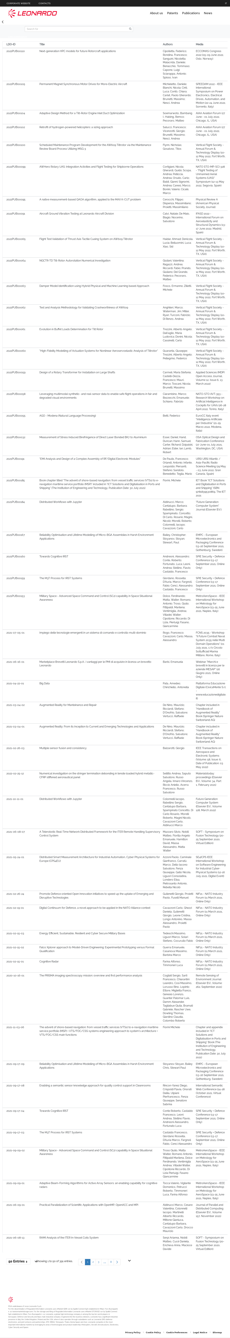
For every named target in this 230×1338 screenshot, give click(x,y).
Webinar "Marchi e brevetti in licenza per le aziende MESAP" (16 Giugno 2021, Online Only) (210, 669)
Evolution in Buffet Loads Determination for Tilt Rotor (71, 329)
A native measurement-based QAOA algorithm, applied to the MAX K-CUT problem (90, 199)
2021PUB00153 (15, 596)
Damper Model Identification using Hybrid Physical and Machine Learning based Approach (94, 285)
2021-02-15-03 (15, 933)
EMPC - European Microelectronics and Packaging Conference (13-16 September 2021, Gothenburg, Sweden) (210, 542)
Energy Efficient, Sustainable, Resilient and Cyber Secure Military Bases (82, 933)
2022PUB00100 (15, 145)
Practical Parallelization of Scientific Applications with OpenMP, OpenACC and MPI (88, 1204)
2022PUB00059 (15, 372)
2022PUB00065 (16, 239)
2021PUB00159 (15, 578)
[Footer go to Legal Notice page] (200, 1332)
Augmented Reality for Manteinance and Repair (68, 705)
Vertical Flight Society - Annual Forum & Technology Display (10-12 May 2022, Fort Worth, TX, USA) (210, 152)
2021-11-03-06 (15, 1027)
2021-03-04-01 (15, 726)
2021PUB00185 (15, 480)
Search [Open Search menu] (219, 13)
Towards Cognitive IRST (53, 556)
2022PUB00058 (15, 394)
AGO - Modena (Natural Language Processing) (67, 415)
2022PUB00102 (15, 127)
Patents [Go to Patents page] (172, 13)
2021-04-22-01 (15, 683)
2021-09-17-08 (15, 1085)
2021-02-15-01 (15, 961)
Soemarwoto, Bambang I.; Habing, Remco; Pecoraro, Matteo (177, 117)
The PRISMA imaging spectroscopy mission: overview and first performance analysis (90, 975)
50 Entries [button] (19, 1262)
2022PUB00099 (15, 166)
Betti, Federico (171, 415)
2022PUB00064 (16, 260)
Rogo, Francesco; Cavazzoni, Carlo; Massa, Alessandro (178, 636)
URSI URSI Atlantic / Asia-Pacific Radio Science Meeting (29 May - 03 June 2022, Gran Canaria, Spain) (211, 466)
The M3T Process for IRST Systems (60, 578)
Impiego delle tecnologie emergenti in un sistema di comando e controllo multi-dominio (92, 632)
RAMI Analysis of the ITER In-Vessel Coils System (69, 1237)
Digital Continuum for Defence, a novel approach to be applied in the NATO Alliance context (94, 907)
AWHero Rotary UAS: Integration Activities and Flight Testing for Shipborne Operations (91, 166)
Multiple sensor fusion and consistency (63, 748)
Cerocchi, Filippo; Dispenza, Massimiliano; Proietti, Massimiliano (177, 203)
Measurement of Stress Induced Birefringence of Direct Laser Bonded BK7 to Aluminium (93, 437)
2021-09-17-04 (15, 1110)
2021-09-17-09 (15, 1063)
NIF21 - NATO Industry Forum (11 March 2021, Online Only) (209, 897)
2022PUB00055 (15, 415)
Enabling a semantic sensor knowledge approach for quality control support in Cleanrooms (95, 1085)
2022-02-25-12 (15, 773)
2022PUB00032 (15, 437)
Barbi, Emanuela (173, 661)
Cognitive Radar (49, 961)
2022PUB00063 (16, 285)
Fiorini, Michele (172, 480)
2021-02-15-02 (15, 947)
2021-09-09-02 (15, 1150)
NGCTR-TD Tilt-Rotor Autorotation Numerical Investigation (74, 260)
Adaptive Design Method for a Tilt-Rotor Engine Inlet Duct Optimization (82, 113)
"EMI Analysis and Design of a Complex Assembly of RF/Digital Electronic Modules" (90, 458)
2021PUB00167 (15, 534)
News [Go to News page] (208, 13)
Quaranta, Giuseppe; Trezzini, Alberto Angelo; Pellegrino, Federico (177, 354)
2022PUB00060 (16, 350)
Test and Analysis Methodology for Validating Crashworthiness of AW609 (83, 307)
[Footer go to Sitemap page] (217, 1332)
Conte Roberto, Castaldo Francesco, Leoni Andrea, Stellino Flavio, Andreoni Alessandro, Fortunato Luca (178, 1118)
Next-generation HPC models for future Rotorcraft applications (77, 51)
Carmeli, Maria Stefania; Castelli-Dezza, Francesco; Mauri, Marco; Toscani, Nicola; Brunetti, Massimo (177, 380)
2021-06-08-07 (15, 831)
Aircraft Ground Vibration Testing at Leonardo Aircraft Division (76, 213)
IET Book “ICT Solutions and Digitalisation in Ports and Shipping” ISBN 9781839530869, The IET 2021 (211, 488)
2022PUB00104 (15, 113)
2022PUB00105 (15, 84)
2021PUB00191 (15, 458)
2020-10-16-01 (15, 975)
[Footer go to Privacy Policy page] (133, 1332)
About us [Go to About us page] (156, 13)
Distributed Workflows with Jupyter (60, 502)
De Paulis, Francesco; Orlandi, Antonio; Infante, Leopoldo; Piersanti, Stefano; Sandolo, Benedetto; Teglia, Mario (177, 466)
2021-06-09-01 (15, 1204)
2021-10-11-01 (14, 799)
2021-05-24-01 (15, 857)
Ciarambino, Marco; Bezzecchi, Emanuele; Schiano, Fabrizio (176, 397)
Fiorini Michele (171, 1027)
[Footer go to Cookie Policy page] (153, 1332)
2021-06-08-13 (15, 1237)
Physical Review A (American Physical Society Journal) (207, 203)
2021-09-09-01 (15, 1183)
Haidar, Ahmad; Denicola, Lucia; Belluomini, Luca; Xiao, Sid (178, 242)
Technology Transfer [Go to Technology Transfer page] (32, 13)
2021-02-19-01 (15, 907)
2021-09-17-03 (15, 1132)
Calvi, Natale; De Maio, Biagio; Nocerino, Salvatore (176, 217)
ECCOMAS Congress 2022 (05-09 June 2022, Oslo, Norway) (210, 55)
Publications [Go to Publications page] (191, 13)
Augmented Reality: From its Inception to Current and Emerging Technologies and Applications (96, 726)
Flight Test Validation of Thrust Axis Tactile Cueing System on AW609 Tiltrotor (86, 239)
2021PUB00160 (15, 556)
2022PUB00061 (15, 329)
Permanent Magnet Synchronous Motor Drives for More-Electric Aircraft (83, 84)
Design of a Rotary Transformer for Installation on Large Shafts (77, 372)
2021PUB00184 (15, 502)
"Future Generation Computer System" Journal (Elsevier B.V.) (209, 505)
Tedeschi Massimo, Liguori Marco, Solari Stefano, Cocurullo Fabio (178, 937)
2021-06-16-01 (15, 661)
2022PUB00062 (15, 307)
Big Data (44, 683)
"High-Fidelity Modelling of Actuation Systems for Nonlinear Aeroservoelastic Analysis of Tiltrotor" (98, 350)
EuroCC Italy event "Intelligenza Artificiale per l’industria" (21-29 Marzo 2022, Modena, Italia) (209, 423)
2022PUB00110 (15, 51)
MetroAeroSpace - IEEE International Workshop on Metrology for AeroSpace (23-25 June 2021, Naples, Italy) (210, 603)
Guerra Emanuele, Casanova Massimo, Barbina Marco (175, 951)
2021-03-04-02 (15, 705)
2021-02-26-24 (15, 893)
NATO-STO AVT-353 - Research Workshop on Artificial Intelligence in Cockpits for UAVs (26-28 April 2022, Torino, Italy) (211, 401)
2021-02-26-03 (15, 748)
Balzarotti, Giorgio (173, 748)
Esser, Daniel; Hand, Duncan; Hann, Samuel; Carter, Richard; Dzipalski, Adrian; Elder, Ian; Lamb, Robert (178, 445)
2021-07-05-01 (15, 632)
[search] (130, 29)
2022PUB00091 (15, 213)
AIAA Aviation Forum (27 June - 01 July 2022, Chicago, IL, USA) (210, 117)
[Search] (76, 29)
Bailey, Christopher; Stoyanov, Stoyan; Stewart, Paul (174, 538)
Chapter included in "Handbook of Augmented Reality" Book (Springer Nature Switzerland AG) (209, 712)
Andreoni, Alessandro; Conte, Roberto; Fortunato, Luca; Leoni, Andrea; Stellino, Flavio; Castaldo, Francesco (177, 564)
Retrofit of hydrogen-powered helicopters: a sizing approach (76, 127)
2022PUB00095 (15, 199)
